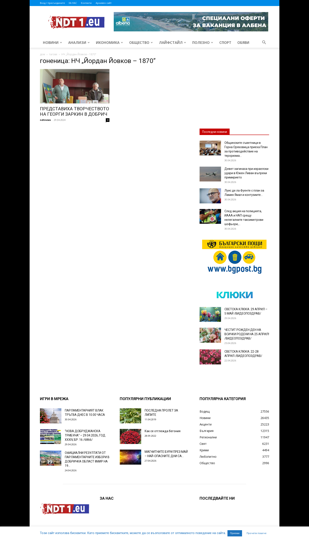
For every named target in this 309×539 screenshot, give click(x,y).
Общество (141, 42)
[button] (264, 43)
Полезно (202, 42)
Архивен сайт (104, 3)
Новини (52, 42)
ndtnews (45, 119)
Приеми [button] (234, 533)
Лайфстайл (172, 42)
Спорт (225, 42)
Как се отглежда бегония (162, 431)
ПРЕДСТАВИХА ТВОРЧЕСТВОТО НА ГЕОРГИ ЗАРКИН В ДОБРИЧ (74, 111)
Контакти (86, 3)
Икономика (109, 42)
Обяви (243, 42)
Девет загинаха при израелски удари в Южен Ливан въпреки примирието (246, 173)
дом (42, 54)
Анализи (79, 42)
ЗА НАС (72, 3)
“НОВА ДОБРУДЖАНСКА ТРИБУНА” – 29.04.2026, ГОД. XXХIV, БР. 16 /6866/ (85, 435)
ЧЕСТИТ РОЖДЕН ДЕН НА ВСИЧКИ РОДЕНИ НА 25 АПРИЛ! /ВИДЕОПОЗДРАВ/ (246, 334)
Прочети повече (257, 533)
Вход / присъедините (52, 3)
